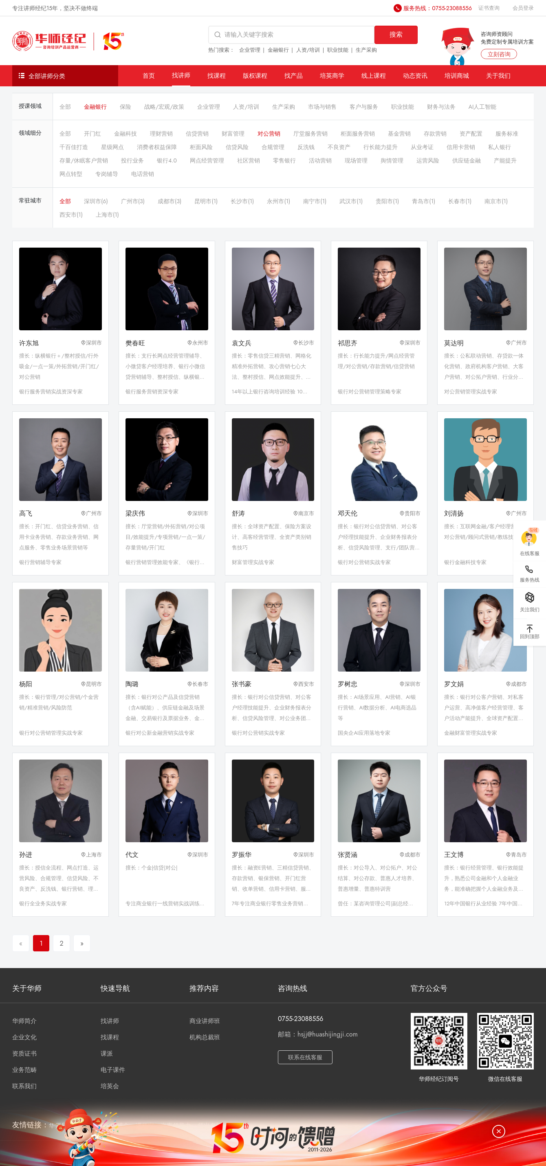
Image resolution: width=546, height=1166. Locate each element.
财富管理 (233, 134)
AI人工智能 (483, 107)
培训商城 (457, 75)
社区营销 (248, 160)
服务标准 (506, 134)
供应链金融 (466, 160)
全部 (65, 107)
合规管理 (273, 147)
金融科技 (125, 134)
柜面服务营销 (358, 134)
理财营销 (161, 134)
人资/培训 (308, 50)
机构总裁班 (204, 1037)
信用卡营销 (461, 147)
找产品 (293, 75)
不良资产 (339, 147)
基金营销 (399, 134)
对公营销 (269, 134)
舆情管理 (392, 160)
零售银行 (284, 160)
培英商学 (332, 75)
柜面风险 (201, 147)
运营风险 (427, 160)
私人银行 (499, 147)
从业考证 (422, 147)
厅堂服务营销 (310, 134)
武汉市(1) (351, 201)
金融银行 (278, 50)
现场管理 (356, 160)
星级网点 (112, 147)
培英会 (110, 1086)
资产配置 (471, 134)
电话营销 (142, 174)
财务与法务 (441, 107)
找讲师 (181, 75)
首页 (149, 75)
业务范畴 (24, 1069)
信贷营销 (197, 134)
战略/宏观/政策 (164, 107)
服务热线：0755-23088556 (437, 8)
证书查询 (489, 8)
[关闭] (498, 1131)
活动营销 (320, 160)
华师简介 (24, 1021)
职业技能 (337, 50)
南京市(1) (496, 201)
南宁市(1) (314, 201)
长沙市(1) (242, 201)
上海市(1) (107, 215)
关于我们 (498, 75)
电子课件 (113, 1069)
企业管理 (249, 50)
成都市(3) (169, 201)
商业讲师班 (204, 1021)
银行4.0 (167, 160)
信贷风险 (237, 147)
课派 (107, 1053)
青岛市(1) (423, 201)
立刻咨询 (499, 54)
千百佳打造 (73, 147)
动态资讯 (415, 75)
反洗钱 (306, 147)
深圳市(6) (96, 201)
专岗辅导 (106, 174)
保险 (125, 107)
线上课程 (373, 75)
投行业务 (132, 160)
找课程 (216, 75)
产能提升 (505, 160)
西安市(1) (71, 215)
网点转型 (70, 174)
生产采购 (366, 50)
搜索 (396, 34)
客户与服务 (364, 107)
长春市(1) (459, 201)
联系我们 (24, 1086)
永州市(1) (278, 201)
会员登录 (523, 8)
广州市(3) (133, 201)
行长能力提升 (380, 147)
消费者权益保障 (157, 147)
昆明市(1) (206, 201)
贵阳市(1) (387, 201)
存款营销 (435, 134)
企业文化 (24, 1037)
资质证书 (24, 1053)
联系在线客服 (305, 1057)
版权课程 (255, 75)
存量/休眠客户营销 (83, 160)
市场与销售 (322, 107)
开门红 (92, 134)
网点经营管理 (207, 160)
